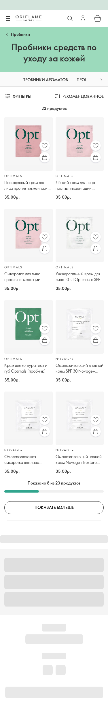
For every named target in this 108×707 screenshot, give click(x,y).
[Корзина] (98, 18)
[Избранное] (44, 145)
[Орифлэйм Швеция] (28, 18)
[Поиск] (70, 18)
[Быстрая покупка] (44, 157)
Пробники (20, 34)
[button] (101, 79)
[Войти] (83, 18)
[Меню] (7, 18)
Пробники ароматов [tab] (45, 79)
